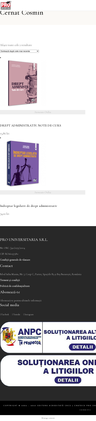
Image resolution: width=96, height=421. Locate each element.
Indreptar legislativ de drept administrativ (28, 206)
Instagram (28, 314)
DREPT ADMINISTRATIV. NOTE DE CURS (30, 125)
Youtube (16, 314)
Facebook (4, 314)
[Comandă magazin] (19, 51)
